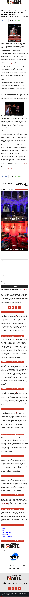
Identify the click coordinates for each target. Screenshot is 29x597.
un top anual (16, 392)
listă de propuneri (12, 464)
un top (15, 315)
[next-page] (4, 253)
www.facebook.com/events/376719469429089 (10, 168)
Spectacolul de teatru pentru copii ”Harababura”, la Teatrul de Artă (22, 184)
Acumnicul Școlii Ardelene (6, 183)
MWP (9, 594)
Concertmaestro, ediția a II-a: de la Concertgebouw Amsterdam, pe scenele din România (14, 218)
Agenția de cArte (7, 16)
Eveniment (6, 6)
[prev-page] (2, 253)
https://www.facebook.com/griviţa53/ (8, 63)
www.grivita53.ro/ (23, 163)
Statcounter (2, 596)
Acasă (2, 6)
